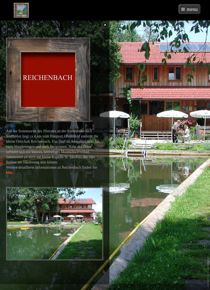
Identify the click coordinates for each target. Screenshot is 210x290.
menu (192, 9)
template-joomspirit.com (208, 271)
